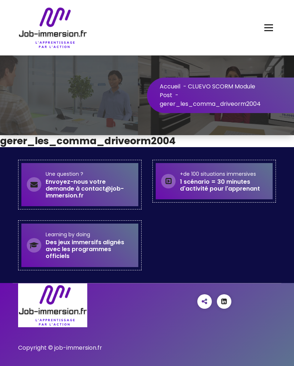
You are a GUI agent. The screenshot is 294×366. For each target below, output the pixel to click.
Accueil (170, 86)
